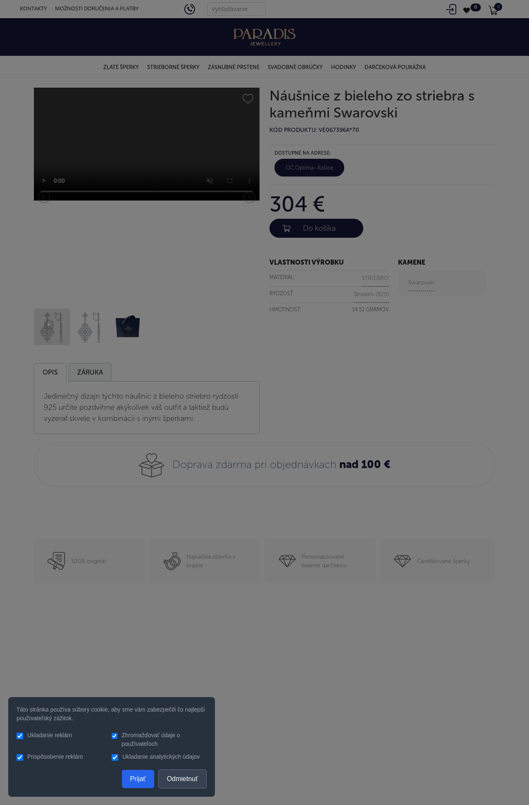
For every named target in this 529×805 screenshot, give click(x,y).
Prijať (138, 778)
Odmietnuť (182, 778)
